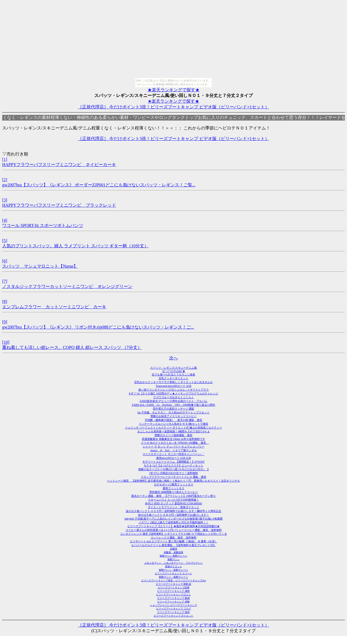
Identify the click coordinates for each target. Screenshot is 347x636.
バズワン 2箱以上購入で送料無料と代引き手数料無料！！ (173, 522)
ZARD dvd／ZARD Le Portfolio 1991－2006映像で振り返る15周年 (173, 404)
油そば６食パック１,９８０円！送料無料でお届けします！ (173, 514)
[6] (4, 261)
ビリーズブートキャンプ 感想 (173, 591)
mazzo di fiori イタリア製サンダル (173, 450)
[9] (4, 322)
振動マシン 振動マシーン (173, 555)
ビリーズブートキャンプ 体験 (173, 601)
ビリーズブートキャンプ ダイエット (173, 615)
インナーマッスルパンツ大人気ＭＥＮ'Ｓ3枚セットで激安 (173, 423)
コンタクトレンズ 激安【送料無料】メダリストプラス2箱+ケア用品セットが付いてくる (173, 533)
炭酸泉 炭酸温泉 (173, 552)
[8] (4, 301)
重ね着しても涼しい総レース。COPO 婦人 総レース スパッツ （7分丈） (72, 347)
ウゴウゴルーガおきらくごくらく (173, 397)
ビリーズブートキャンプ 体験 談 (173, 584)
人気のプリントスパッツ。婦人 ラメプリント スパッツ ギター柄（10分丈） (75, 246)
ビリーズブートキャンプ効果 (173, 587)
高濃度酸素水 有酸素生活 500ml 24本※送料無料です (173, 438)
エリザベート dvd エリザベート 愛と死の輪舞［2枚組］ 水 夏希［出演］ (173, 541)
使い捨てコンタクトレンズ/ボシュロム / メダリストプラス (173, 389)
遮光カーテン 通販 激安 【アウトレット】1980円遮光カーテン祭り (173, 495)
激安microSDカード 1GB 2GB (173, 457)
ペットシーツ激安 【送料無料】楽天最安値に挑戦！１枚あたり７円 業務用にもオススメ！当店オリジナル (173, 480)
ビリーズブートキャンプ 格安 (173, 612)
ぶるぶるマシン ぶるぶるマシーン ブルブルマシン (173, 563)
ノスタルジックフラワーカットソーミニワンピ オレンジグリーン (67, 286)
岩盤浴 (173, 548)
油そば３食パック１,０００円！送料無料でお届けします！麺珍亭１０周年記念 (173, 511)
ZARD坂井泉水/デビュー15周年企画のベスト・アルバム (173, 401)
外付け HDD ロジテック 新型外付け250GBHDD (173, 503)
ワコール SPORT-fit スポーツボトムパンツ (42, 225)
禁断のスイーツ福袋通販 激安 (173, 435)
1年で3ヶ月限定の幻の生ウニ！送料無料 (173, 473)
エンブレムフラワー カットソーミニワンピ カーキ (54, 306)
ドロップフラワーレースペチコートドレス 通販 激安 (174, 476)
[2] (4, 179)
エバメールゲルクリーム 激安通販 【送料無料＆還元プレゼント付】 (173, 545)
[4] (4, 220)
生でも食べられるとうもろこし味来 (173, 374)
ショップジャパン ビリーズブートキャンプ (173, 605)
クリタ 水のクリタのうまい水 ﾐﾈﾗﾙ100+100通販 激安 (175, 442)
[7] (4, 281)
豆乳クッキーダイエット (173, 378)
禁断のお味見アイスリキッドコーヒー (173, 416)
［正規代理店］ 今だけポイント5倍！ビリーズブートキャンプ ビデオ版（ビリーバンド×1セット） (173, 107)
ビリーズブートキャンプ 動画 (173, 598)
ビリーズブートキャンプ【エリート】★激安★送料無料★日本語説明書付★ (173, 526)
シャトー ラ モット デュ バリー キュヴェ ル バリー (173, 446)
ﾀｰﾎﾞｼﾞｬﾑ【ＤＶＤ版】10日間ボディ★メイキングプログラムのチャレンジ (173, 393)
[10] (5, 342)
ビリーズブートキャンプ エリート (173, 573)
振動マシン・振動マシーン (173, 570)
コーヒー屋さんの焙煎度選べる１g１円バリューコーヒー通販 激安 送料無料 (174, 529)
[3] (4, 200)
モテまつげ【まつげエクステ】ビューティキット (173, 465)
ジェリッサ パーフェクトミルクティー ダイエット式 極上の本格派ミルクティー (173, 427)
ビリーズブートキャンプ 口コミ (173, 594)
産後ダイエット (173, 566)
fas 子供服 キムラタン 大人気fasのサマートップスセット (173, 412)
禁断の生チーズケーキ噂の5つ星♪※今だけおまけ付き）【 (173, 469)
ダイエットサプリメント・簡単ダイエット (173, 507)
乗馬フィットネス (173, 488)
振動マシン (174, 559)
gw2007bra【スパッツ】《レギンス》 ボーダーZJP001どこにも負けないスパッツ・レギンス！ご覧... (98, 185)
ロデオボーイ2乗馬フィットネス (173, 484)
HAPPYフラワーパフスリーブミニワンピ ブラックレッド (59, 205)
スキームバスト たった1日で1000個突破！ (173, 499)
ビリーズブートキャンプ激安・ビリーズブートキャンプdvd (173, 580)
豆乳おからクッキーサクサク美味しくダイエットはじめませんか (173, 382)
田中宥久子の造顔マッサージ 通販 (173, 408)
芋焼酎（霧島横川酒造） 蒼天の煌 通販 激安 (174, 419)
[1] (4, 159)
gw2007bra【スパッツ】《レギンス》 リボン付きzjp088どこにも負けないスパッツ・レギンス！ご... (98, 327)
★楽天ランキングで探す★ (173, 89)
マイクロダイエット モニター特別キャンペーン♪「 (173, 454)
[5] (4, 240)
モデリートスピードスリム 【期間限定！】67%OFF (173, 461)
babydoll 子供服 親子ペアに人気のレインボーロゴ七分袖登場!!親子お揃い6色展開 (173, 518)
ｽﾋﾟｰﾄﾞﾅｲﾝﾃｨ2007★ (173, 371)
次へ (173, 358)
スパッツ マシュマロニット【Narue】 (40, 266)
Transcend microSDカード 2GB (173, 385)
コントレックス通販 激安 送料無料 (173, 537)
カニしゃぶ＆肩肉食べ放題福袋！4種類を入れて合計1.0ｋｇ (173, 431)
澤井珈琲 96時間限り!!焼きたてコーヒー (173, 492)
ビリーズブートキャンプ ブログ (173, 608)
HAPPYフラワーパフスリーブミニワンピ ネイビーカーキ (59, 164)
